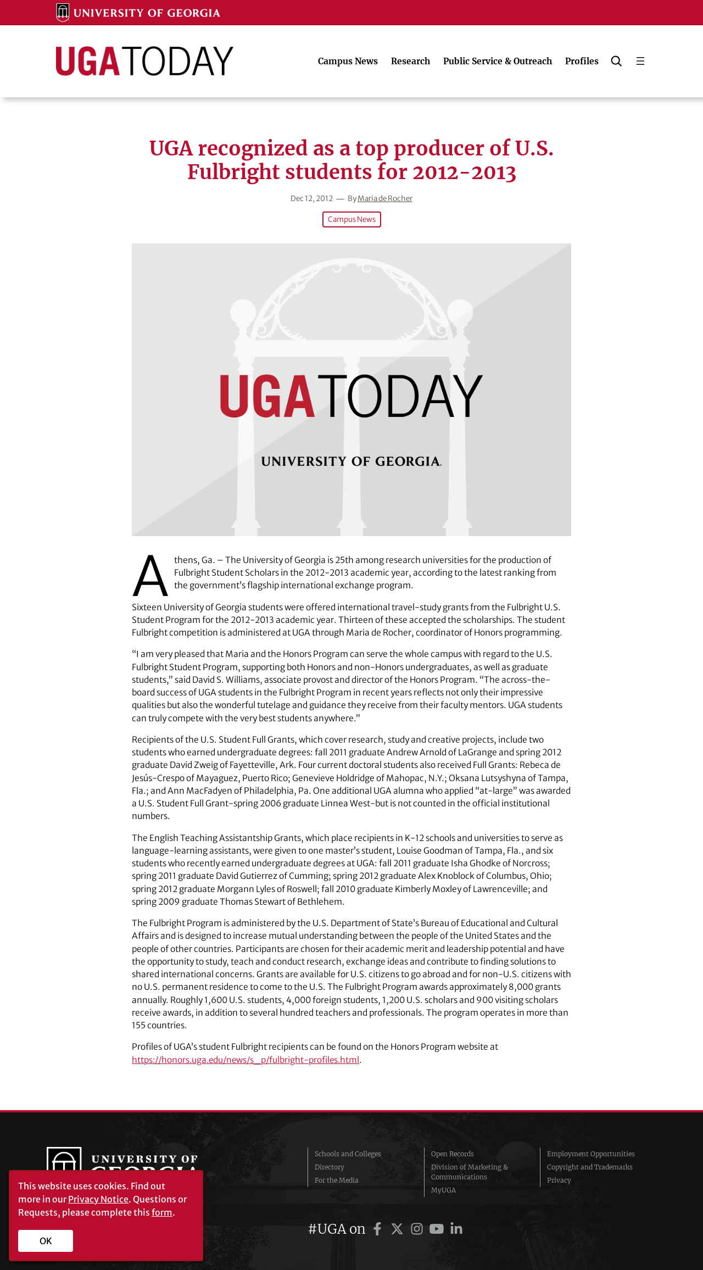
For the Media (337, 1180)
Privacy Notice (98, 1199)
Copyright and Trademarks (590, 1166)
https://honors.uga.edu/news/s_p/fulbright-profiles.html (249, 1060)
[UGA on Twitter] (399, 1228)
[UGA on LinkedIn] (456, 1228)
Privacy (559, 1180)
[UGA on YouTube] (438, 1228)
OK (46, 1240)
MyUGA (443, 1189)
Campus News (351, 219)
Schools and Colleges (348, 1153)
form (162, 1212)
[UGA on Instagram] (418, 1228)
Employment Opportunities (591, 1153)
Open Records (452, 1153)
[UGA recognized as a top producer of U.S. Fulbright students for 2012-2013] (351, 389)
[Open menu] (640, 61)
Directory (329, 1166)
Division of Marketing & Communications (469, 1171)
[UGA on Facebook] (379, 1228)
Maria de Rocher (385, 198)
